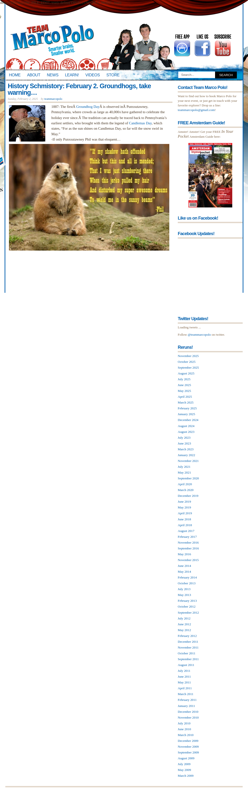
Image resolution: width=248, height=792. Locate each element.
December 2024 (188, 420)
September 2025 (188, 367)
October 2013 (186, 583)
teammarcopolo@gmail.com (196, 110)
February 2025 (187, 408)
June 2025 (184, 385)
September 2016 (188, 548)
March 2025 (186, 402)
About (33, 75)
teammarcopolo (53, 99)
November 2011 (188, 647)
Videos (92, 75)
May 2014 (184, 571)
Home (15, 75)
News (53, 75)
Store (112, 75)
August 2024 (186, 426)
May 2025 (184, 391)
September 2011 (188, 659)
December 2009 (188, 741)
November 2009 (188, 746)
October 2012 (186, 606)
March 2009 (186, 775)
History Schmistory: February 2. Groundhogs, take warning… (79, 89)
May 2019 (184, 507)
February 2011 (187, 700)
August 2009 (186, 758)
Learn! (72, 75)
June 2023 (184, 443)
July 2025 (184, 379)
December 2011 (188, 641)
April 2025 (185, 396)
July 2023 (184, 437)
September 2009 (188, 752)
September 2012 (188, 612)
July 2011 (184, 671)
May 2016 (184, 554)
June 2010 (184, 729)
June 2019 (184, 501)
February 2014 (187, 577)
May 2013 (184, 595)
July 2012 (184, 618)
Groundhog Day (88, 107)
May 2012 (184, 630)
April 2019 (185, 513)
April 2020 (185, 484)
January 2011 (186, 706)
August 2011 (186, 665)
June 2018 (184, 519)
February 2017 (187, 537)
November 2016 (188, 542)
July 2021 (184, 466)
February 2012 (187, 636)
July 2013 (184, 589)
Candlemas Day (140, 123)
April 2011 (185, 688)
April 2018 (185, 525)
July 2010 (184, 723)
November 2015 (188, 560)
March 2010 (186, 735)
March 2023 (186, 449)
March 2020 (186, 490)
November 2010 (188, 717)
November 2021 (188, 461)
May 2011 (184, 682)
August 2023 (186, 432)
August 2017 (186, 531)
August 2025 (186, 373)
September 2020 (188, 478)
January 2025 (186, 414)
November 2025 (188, 356)
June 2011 (184, 676)
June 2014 (184, 566)
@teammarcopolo (199, 334)
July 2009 (184, 764)
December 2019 (188, 496)
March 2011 (186, 694)
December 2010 (188, 711)
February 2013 (187, 600)
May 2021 (184, 472)
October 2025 (186, 362)
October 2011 (186, 653)
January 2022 (186, 455)
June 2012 (184, 624)
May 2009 (184, 770)
